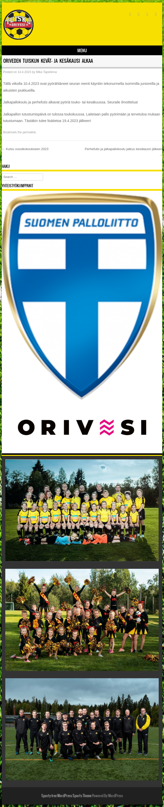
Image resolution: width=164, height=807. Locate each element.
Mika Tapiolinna (46, 72)
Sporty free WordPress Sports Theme (66, 795)
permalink (29, 132)
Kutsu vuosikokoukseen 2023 (25, 149)
